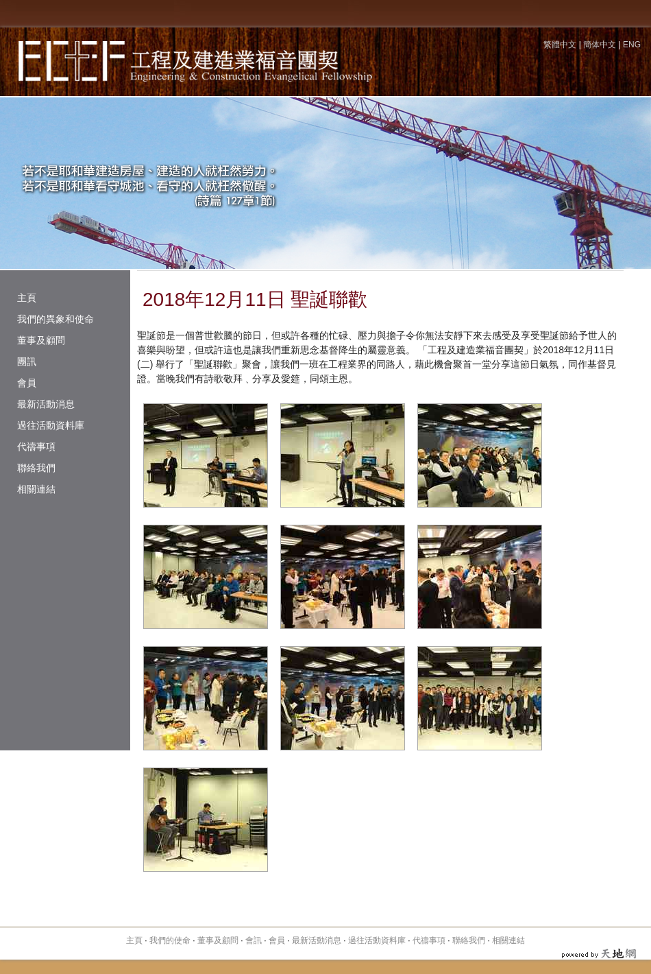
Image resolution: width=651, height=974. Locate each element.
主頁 (26, 297)
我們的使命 (170, 940)
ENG (632, 44)
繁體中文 (559, 44)
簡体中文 (599, 44)
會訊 (253, 940)
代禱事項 (36, 446)
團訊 (26, 361)
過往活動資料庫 (50, 425)
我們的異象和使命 (55, 318)
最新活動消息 (46, 404)
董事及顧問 (41, 340)
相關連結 (36, 489)
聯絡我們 (36, 467)
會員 (26, 382)
